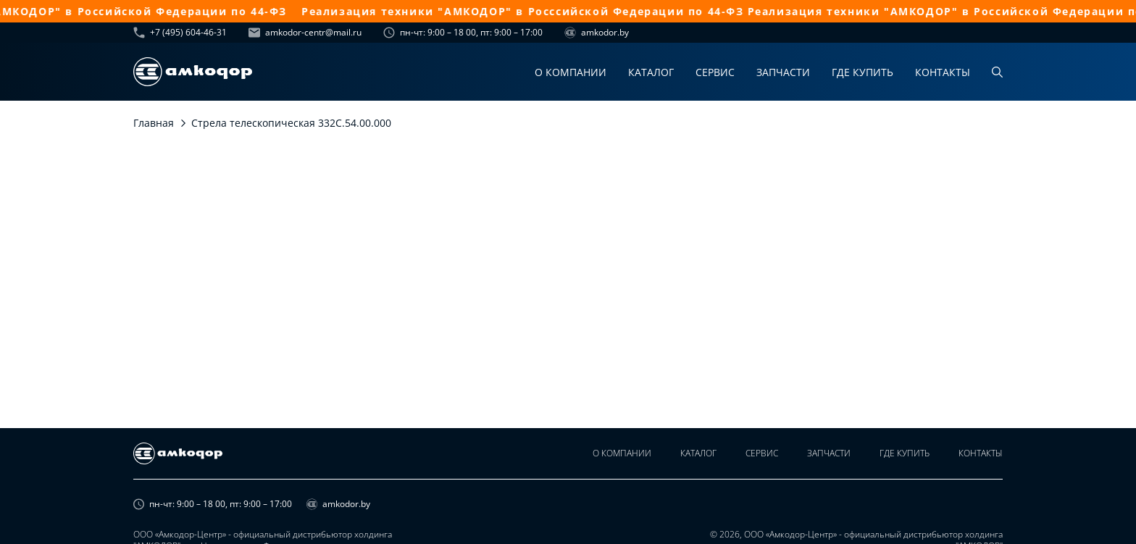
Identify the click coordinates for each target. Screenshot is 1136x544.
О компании (570, 72)
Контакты (942, 72)
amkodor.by (596, 32)
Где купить (862, 72)
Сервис (715, 72)
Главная (153, 123)
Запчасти (783, 72)
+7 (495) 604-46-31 (180, 32)
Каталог (651, 72)
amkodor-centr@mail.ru (305, 32)
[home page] (192, 71)
